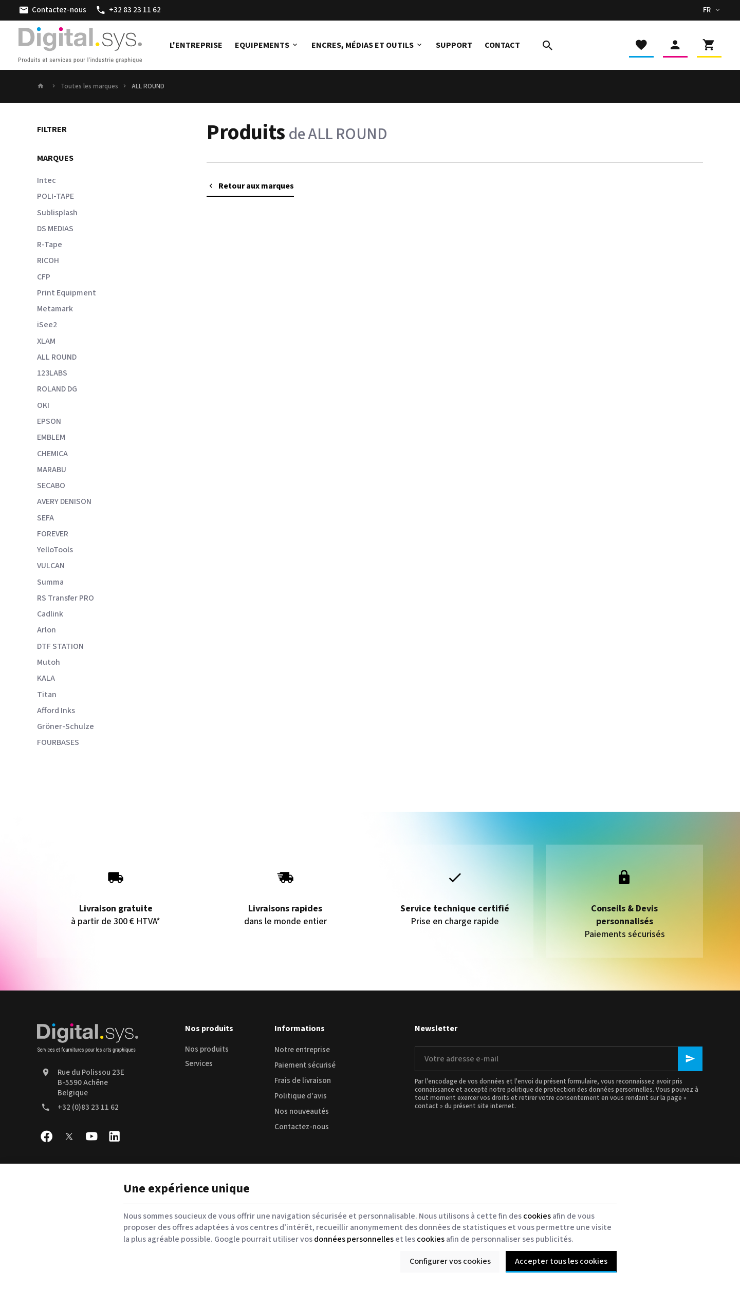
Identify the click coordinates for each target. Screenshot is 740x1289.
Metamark (55, 308)
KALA (46, 678)
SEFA (45, 518)
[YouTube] (91, 1136)
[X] (69, 1136)
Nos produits (207, 1049)
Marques (55, 158)
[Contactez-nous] (52, 10)
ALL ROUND (57, 357)
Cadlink (50, 614)
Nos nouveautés (301, 1111)
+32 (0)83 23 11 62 (88, 1107)
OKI (43, 405)
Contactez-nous (301, 1127)
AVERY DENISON (64, 501)
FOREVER (52, 533)
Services (199, 1063)
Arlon (46, 630)
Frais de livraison (302, 1080)
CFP (43, 277)
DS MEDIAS (55, 228)
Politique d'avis (300, 1096)
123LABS (52, 373)
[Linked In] (114, 1136)
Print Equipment (66, 292)
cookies (537, 1216)
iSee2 (47, 324)
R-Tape (49, 244)
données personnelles (354, 1239)
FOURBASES (58, 742)
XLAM (46, 341)
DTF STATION (60, 646)
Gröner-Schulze (65, 726)
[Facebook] (46, 1136)
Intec (46, 180)
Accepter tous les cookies (561, 1261)
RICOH (48, 260)
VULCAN (51, 565)
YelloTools (55, 549)
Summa (50, 582)
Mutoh (48, 662)
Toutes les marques (89, 86)
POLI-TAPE (55, 196)
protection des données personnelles (598, 1089)
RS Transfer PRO (65, 598)
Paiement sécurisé (305, 1065)
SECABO (51, 485)
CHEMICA (52, 453)
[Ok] (690, 1059)
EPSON (49, 421)
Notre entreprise (302, 1049)
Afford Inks (56, 710)
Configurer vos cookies (450, 1261)
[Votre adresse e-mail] (558, 1059)
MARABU (51, 469)
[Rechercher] (547, 45)
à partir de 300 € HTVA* (115, 894)
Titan (47, 694)
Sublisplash (57, 212)
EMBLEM (51, 437)
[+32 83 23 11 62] (128, 10)
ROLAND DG (57, 389)
